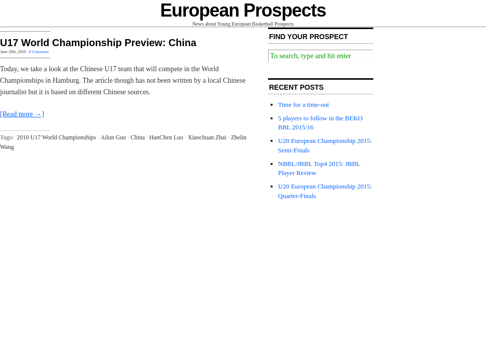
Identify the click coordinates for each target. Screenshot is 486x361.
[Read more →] (22, 114)
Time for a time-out (303, 104)
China (137, 137)
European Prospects (243, 10)
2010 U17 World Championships (56, 137)
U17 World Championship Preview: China (98, 42)
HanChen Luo (166, 137)
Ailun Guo (113, 137)
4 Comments (39, 52)
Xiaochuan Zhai (207, 137)
